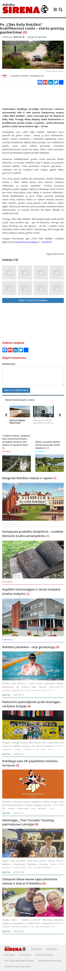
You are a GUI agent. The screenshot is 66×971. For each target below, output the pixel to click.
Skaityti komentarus (16, 390)
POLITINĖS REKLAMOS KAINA (18, 960)
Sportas (6, 694)
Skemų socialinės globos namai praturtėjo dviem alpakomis (47, 444)
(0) (25, 32)
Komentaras (8, 364)
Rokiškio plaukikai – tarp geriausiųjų (28, 647)
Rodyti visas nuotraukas (33, 300)
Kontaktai (25, 955)
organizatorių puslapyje (26, 241)
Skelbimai (36, 949)
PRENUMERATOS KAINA (49, 960)
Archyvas (9, 955)
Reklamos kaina (44, 955)
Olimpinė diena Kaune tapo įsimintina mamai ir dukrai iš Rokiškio (29, 881)
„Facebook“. (46, 241)
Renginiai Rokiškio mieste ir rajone (27, 478)
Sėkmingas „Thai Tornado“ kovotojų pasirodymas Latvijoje (28, 822)
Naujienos (51, 949)
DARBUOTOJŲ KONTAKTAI (17, 966)
